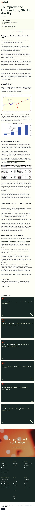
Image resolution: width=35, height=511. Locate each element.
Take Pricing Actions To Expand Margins (9, 26)
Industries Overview (28, 463)
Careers (25, 483)
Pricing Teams (15, 463)
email (23, 274)
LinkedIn (15, 274)
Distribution (26, 467)
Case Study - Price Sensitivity (8, 27)
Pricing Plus (3, 463)
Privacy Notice (4, 506)
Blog (13, 479)
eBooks (14, 483)
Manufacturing (26, 465)
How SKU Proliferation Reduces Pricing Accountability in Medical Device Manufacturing (17, 324)
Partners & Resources (5, 485)
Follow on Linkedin (5, 286)
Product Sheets (15, 485)
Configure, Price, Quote (5, 469)
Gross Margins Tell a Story (7, 25)
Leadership (26, 481)
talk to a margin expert (17, 447)
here (2, 275)
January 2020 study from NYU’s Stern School (16, 161)
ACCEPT (3, 508)
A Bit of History (5, 23)
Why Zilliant (26, 479)
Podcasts (14, 496)
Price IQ (2, 467)
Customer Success (4, 479)
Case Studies (15, 481)
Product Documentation (5, 483)
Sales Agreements (4, 471)
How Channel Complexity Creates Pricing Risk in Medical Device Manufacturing (17, 345)
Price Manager (4, 465)
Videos (14, 498)
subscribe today (20, 31)
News (25, 485)
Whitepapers (15, 494)
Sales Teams (15, 465)
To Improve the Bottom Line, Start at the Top (10, 22)
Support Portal (3, 481)
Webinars (14, 492)
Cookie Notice (29, 505)
